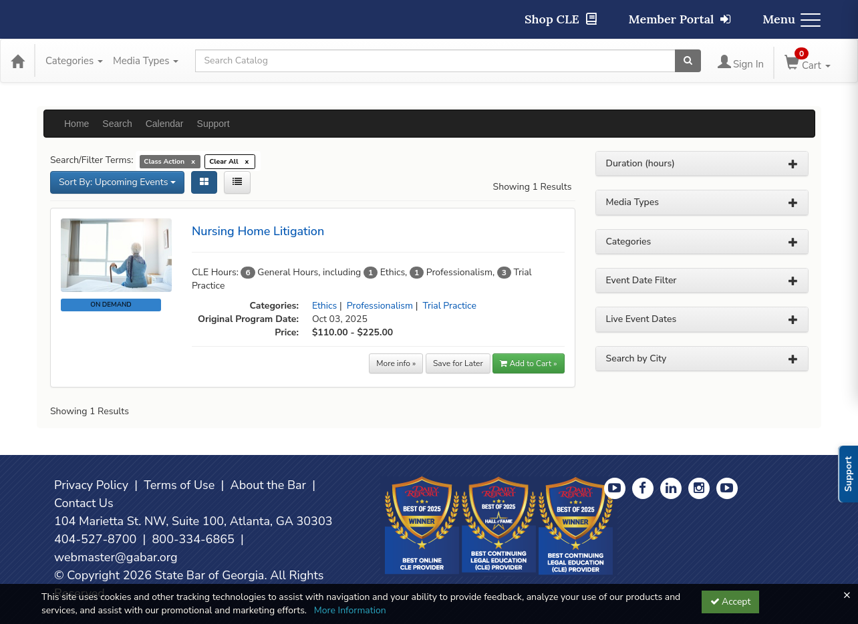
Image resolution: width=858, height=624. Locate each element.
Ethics (324, 305)
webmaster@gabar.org (116, 557)
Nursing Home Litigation (258, 231)
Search (117, 123)
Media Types (145, 60)
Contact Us (84, 503)
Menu (791, 19)
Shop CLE (561, 19)
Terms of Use (179, 485)
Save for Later (458, 363)
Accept (730, 601)
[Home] (17, 60)
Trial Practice (449, 305)
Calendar (165, 123)
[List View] (237, 182)
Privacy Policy (91, 485)
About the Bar (269, 485)
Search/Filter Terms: (91, 160)
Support (213, 123)
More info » (396, 363)
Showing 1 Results (532, 186)
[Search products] (688, 60)
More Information (350, 610)
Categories (74, 60)
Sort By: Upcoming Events (117, 182)
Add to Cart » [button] (528, 363)
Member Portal (680, 19)
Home (76, 123)
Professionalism (380, 305)
